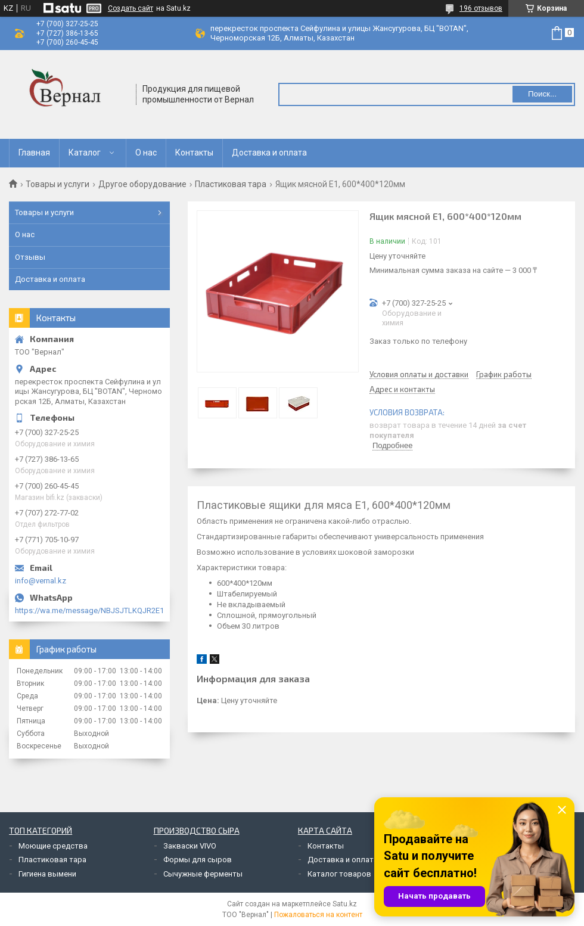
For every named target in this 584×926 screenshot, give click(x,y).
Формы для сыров (197, 859)
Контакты (194, 152)
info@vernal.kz (40, 580)
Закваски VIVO (189, 845)
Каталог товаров (339, 873)
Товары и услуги (57, 184)
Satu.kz (345, 904)
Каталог (85, 152)
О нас (146, 152)
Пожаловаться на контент (318, 915)
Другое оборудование (142, 184)
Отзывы (30, 257)
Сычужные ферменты (203, 873)
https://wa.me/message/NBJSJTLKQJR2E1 (89, 610)
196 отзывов (480, 8)
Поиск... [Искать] (542, 93)
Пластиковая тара (230, 184)
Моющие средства (53, 845)
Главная (34, 152)
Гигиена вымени (47, 873)
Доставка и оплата (269, 152)
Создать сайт (130, 8)
